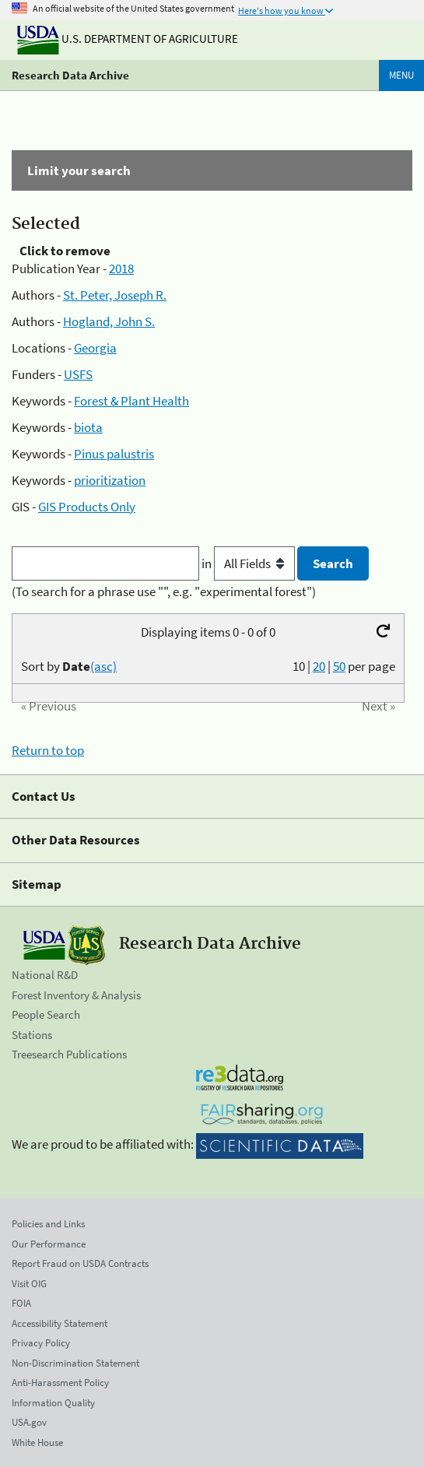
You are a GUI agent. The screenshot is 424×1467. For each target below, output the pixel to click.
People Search (46, 1014)
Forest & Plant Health (131, 400)
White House (37, 1442)
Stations (32, 1034)
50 (339, 666)
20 (319, 666)
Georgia (95, 347)
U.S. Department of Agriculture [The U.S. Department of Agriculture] (127, 38)
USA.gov (29, 1422)
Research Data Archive (70, 75)
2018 (121, 268)
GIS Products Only (86, 506)
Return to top (48, 750)
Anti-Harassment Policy (60, 1382)
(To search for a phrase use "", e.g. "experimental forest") (164, 591)
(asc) (103, 666)
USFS (78, 374)
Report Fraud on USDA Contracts (80, 1263)
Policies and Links (48, 1223)
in (249, 563)
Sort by (69, 666)
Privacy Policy (41, 1342)
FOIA (21, 1303)
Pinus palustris (114, 453)
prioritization (109, 480)
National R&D (45, 974)
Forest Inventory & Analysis (76, 995)
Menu (401, 75)
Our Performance (49, 1244)
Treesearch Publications (69, 1054)
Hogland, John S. (109, 321)
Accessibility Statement (59, 1323)
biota (88, 427)
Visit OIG (29, 1283)
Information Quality (53, 1402)
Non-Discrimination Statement (75, 1363)
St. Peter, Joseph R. (114, 295)
